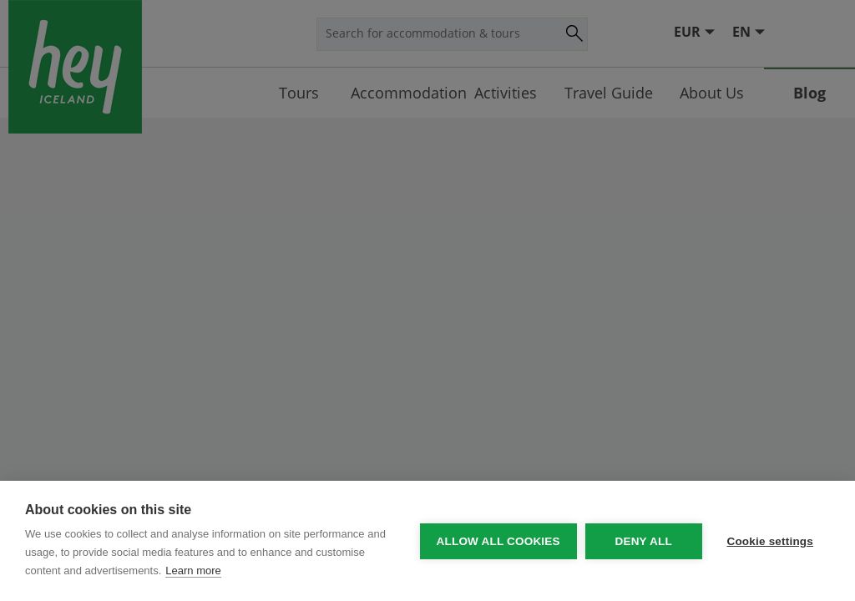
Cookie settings (769, 541)
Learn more (192, 570)
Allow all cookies (497, 541)
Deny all (643, 541)
